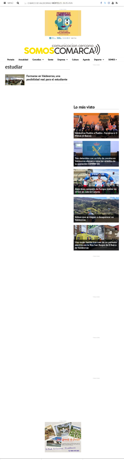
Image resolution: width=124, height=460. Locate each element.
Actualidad (23, 59)
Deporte (98, 59)
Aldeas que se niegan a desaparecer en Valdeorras (94, 218)
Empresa (62, 59)
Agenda (86, 59)
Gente (50, 59)
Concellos (37, 59)
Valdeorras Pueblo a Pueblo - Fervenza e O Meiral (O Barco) (96, 134)
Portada (10, 59)
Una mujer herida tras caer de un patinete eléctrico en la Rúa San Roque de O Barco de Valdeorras (96, 245)
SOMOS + (112, 59)
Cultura (75, 59)
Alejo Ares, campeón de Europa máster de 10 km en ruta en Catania (95, 190)
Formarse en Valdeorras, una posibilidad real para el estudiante (46, 77)
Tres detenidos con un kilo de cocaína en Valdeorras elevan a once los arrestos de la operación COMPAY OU (95, 161)
